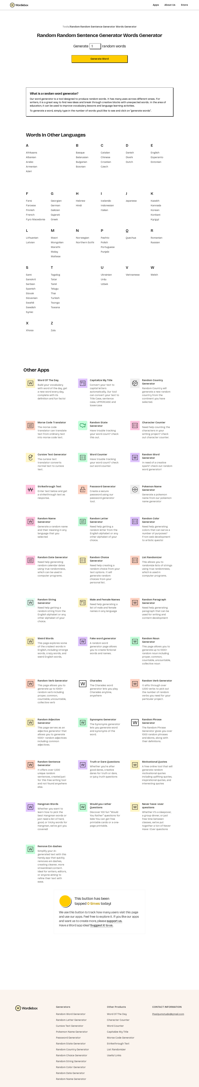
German (55, 205)
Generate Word (99, 58)
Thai (53, 293)
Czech (104, 166)
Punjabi (105, 251)
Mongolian (57, 242)
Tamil (54, 284)
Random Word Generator (71, 1014)
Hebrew (80, 200)
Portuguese (108, 247)
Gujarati (55, 214)
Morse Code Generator (120, 1037)
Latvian (30, 242)
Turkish (55, 298)
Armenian (31, 166)
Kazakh (155, 200)
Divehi (129, 157)
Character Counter (118, 1019)
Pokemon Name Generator (72, 1031)
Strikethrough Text (118, 1043)
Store (184, 4)
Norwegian (82, 237)
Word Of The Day (117, 1014)
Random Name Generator (71, 1079)
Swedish (31, 307)
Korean (155, 210)
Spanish (30, 288)
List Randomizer (116, 1049)
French (30, 214)
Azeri (29, 171)
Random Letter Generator (71, 1019)
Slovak (30, 293)
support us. (114, 921)
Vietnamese (133, 274)
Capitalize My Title (117, 1031)
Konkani (155, 214)
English (155, 152)
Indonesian (107, 205)
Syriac (29, 312)
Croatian (106, 161)
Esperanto (157, 157)
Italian (104, 210)
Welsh (154, 274)
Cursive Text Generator (69, 1025)
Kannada (156, 205)
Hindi (79, 205)
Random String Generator (71, 1061)
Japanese (131, 200)
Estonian (156, 161)
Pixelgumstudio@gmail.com (168, 1014)
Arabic (29, 161)
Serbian (30, 284)
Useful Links (114, 1055)
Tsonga (55, 302)
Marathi (55, 247)
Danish (130, 152)
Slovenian (31, 298)
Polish (104, 242)
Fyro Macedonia (35, 219)
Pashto (105, 237)
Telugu (54, 288)
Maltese (55, 256)
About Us (169, 4)
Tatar (54, 279)
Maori (54, 237)
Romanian (156, 237)
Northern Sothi (85, 242)
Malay (54, 251)
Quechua (131, 237)
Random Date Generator (70, 1073)
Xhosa (29, 330)
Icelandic (106, 200)
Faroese (31, 205)
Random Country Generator (72, 1049)
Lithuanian (32, 237)
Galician (55, 210)
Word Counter (115, 1025)
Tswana (55, 307)
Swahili (30, 302)
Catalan (105, 152)
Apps (156, 4)
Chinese (105, 157)
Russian (155, 242)
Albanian (31, 157)
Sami (29, 274)
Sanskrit (31, 279)
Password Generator (68, 1037)
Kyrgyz (155, 219)
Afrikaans (31, 152)
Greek (54, 219)
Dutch (129, 161)
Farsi (29, 200)
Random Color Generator (71, 1067)
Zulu (53, 330)
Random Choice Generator (71, 1055)
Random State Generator (71, 1043)
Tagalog (55, 274)
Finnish (30, 210)
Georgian (56, 200)
